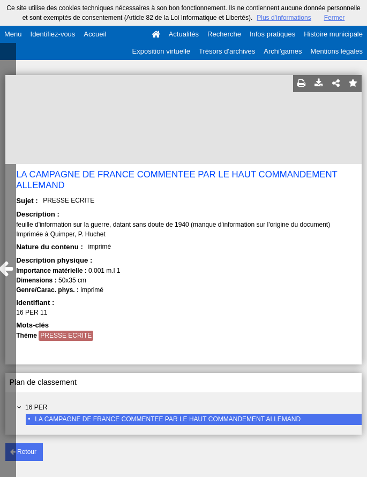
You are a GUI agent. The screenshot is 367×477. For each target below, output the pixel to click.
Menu (13, 34)
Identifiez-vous (53, 34)
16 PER (36, 407)
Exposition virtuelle (161, 51)
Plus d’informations (284, 17)
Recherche (224, 34)
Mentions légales (336, 51)
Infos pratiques (272, 34)
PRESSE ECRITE (66, 335)
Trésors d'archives (227, 51)
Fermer (334, 17)
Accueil (95, 34)
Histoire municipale (333, 34)
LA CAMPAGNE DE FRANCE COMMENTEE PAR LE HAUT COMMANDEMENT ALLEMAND (168, 419)
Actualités (184, 34)
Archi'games (283, 51)
